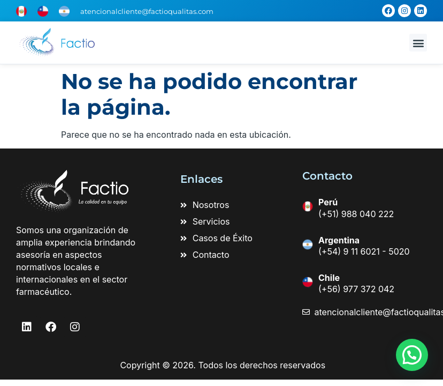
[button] (418, 42)
